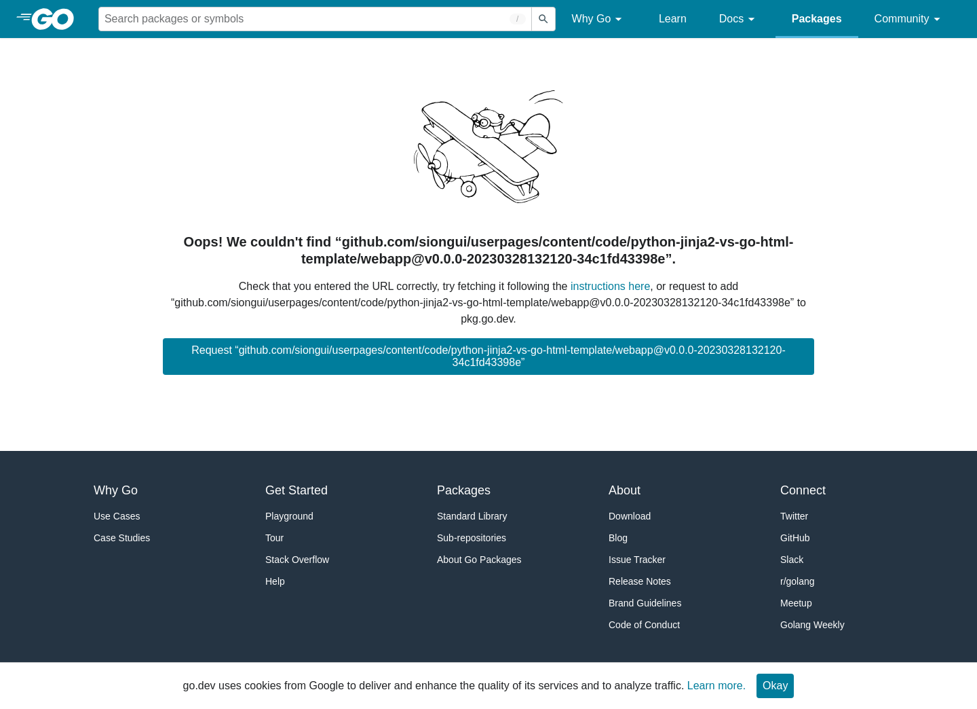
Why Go (599, 19)
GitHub (795, 537)
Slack (791, 559)
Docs (739, 19)
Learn (673, 18)
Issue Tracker (637, 559)
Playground (289, 516)
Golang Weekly (812, 624)
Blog (618, 537)
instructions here (610, 286)
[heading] (57, 19)
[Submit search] (543, 19)
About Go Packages (479, 559)
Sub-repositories (471, 537)
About (624, 490)
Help (275, 581)
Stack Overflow (297, 559)
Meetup (796, 603)
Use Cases (117, 516)
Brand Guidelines (645, 603)
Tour (274, 537)
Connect (803, 490)
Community (909, 19)
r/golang (797, 581)
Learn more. (716, 685)
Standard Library (472, 516)
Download (630, 516)
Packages (817, 18)
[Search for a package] (315, 19)
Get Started (296, 490)
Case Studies (122, 537)
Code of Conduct (644, 624)
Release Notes (640, 581)
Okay (775, 685)
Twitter (794, 516)
